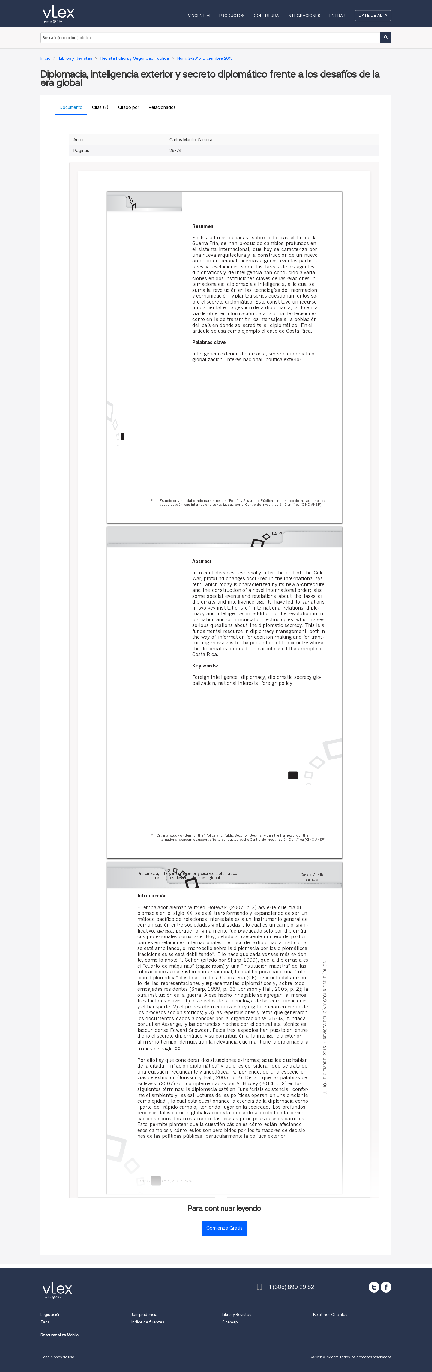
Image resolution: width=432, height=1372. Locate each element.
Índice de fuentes (147, 1322)
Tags (45, 1322)
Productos (232, 15)
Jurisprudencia (144, 1314)
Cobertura (266, 15)
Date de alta (373, 15)
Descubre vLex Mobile (59, 1335)
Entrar (337, 15)
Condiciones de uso (57, 1357)
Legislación (50, 1314)
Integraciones (304, 15)
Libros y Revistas (236, 1314)
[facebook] (386, 1287)
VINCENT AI (199, 15)
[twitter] (374, 1287)
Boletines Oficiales (330, 1314)
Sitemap (230, 1322)
